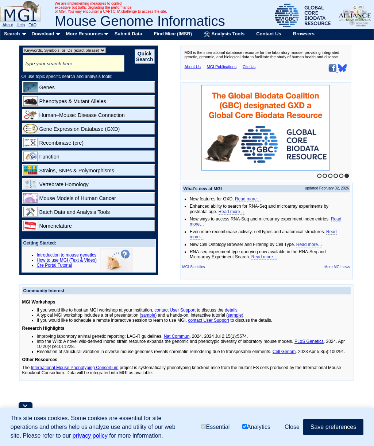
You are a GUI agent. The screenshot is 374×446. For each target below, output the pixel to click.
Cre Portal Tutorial (54, 265)
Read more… (248, 199)
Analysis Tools (224, 34)
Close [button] (292, 427)
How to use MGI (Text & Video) (67, 260)
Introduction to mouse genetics (68, 255)
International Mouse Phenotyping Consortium (75, 367)
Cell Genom (284, 351)
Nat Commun (177, 336)
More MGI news (337, 267)
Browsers (304, 33)
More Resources (84, 33)
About (8, 25)
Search (12, 33)
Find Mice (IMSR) (173, 33)
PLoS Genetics (309, 341)
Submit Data (128, 33)
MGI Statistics (193, 267)
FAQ (32, 25)
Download (42, 33)
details (231, 310)
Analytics (256, 427)
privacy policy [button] (90, 436)
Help (20, 25)
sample (148, 315)
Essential (215, 427)
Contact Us (268, 33)
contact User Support (175, 310)
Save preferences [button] (333, 427)
